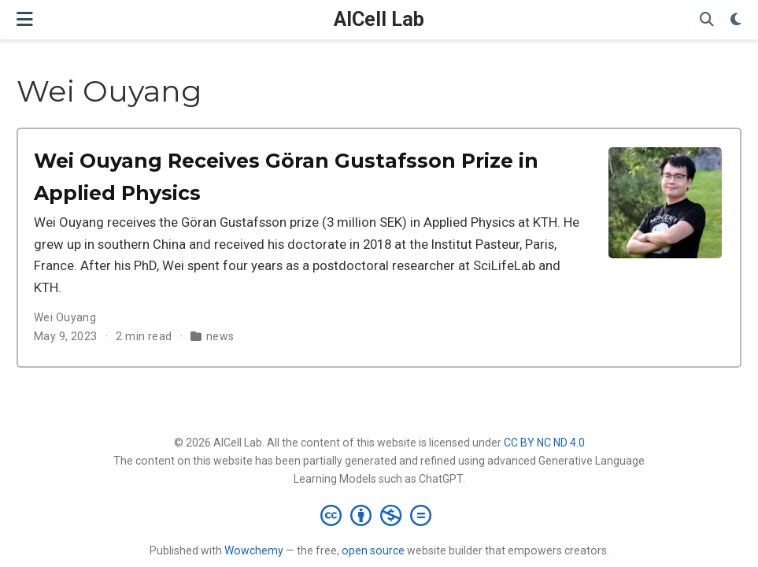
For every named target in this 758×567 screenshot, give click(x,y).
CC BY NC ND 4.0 (544, 442)
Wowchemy (253, 550)
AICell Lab (379, 19)
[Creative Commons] (379, 515)
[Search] (707, 20)
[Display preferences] (735, 20)
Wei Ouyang (65, 317)
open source (373, 550)
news (220, 336)
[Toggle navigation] (25, 19)
